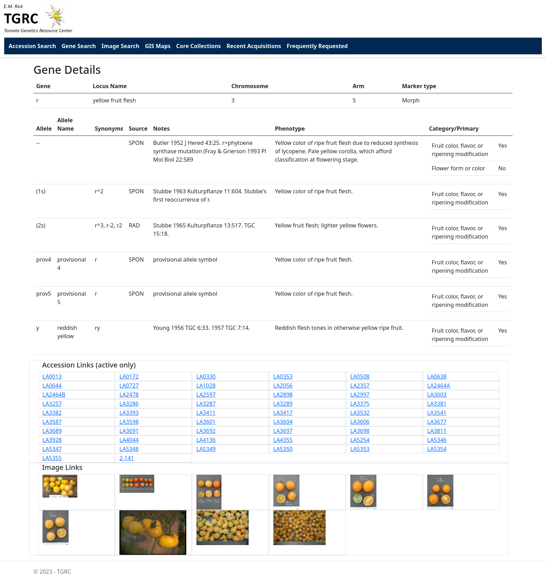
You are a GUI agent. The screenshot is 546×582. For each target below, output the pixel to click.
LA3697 (282, 431)
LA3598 (129, 422)
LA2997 (359, 394)
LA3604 (282, 422)
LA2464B (53, 394)
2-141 (126, 458)
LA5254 (359, 440)
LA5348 (129, 449)
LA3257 (52, 404)
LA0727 (129, 385)
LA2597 (206, 394)
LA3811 (436, 431)
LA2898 (282, 394)
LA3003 (436, 394)
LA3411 (206, 413)
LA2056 (282, 385)
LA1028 (206, 385)
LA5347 (52, 449)
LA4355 (282, 440)
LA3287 (206, 404)
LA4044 (129, 440)
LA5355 (52, 458)
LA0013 (52, 376)
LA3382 (52, 413)
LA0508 (359, 376)
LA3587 (52, 422)
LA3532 (359, 413)
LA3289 (282, 404)
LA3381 (436, 404)
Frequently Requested (317, 46)
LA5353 (359, 449)
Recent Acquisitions (253, 46)
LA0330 (206, 376)
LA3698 (359, 431)
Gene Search (79, 46)
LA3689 (52, 431)
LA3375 (359, 404)
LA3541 (436, 413)
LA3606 (359, 422)
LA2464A (438, 385)
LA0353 (282, 376)
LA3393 (129, 413)
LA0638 (436, 376)
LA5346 (436, 440)
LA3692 (206, 431)
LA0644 (52, 385)
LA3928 (52, 440)
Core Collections (198, 46)
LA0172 (129, 376)
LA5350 (282, 449)
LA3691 (129, 431)
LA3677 (436, 422)
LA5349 (206, 449)
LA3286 (129, 404)
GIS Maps (158, 46)
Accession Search (32, 46)
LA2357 (359, 385)
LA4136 (206, 440)
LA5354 (436, 449)
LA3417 (282, 413)
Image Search (120, 46)
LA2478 (129, 394)
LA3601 (206, 422)
